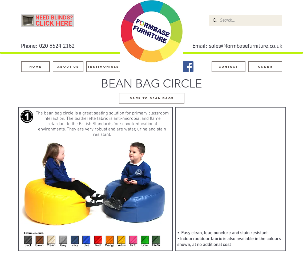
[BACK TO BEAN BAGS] (151, 98)
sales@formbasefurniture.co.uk (245, 46)
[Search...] (245, 20)
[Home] (35, 66)
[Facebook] (188, 66)
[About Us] (68, 66)
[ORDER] (265, 66)
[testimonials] (103, 66)
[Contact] (228, 66)
